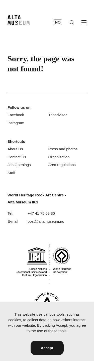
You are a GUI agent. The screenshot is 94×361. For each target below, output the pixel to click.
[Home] (19, 20)
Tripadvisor (57, 115)
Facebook (16, 115)
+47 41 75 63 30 (41, 213)
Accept (47, 348)
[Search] (72, 22)
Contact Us (17, 157)
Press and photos (63, 149)
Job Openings (19, 165)
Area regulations (62, 165)
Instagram (16, 123)
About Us (15, 149)
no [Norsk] (58, 22)
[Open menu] (83, 22)
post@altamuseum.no (46, 221)
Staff (11, 173)
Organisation (59, 157)
